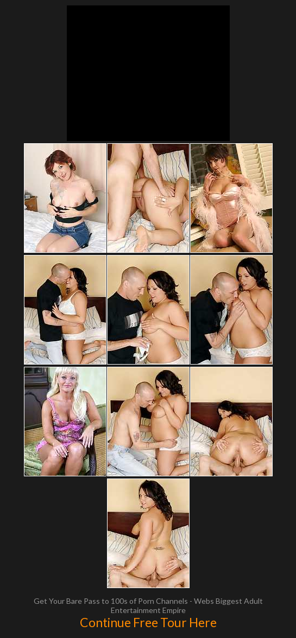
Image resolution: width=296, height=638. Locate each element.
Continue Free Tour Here (148, 622)
